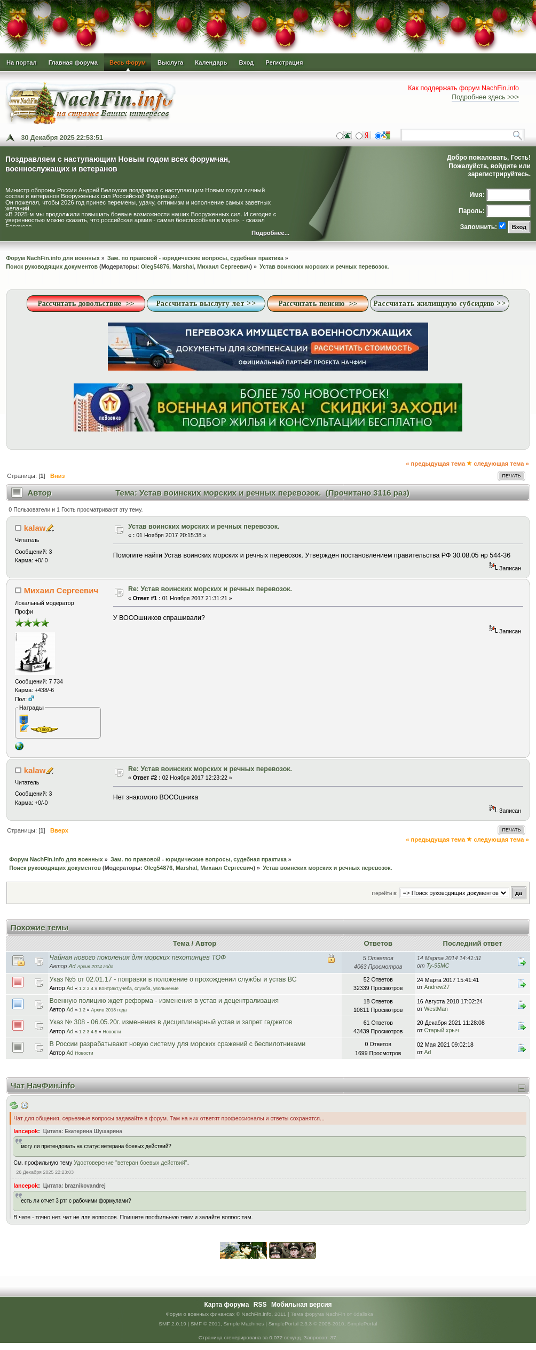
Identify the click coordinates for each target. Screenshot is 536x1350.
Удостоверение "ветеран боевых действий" (130, 1162)
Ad (71, 966)
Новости (112, 1031)
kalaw (35, 527)
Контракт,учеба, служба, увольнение (139, 988)
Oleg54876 (155, 266)
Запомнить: (478, 227)
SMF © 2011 (205, 1324)
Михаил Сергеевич (223, 266)
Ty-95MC (438, 965)
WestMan (436, 1009)
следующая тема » (501, 463)
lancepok (25, 1131)
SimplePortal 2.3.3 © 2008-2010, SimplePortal (323, 1324)
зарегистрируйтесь (498, 174)
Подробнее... (270, 233)
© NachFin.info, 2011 (261, 1314)
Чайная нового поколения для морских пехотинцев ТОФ (138, 957)
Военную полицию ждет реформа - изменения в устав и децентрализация (164, 1000)
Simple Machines (244, 1324)
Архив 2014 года (95, 966)
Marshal (183, 266)
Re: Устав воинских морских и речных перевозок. (210, 589)
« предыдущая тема (435, 463)
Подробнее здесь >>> (485, 97)
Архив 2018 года (109, 1009)
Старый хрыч (441, 1030)
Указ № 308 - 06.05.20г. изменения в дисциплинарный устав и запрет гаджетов (171, 1022)
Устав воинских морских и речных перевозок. (204, 526)
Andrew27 (437, 987)
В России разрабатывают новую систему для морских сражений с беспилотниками (178, 1044)
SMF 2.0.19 (172, 1324)
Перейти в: (385, 893)
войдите (504, 166)
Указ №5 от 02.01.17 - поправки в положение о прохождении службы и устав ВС (173, 979)
